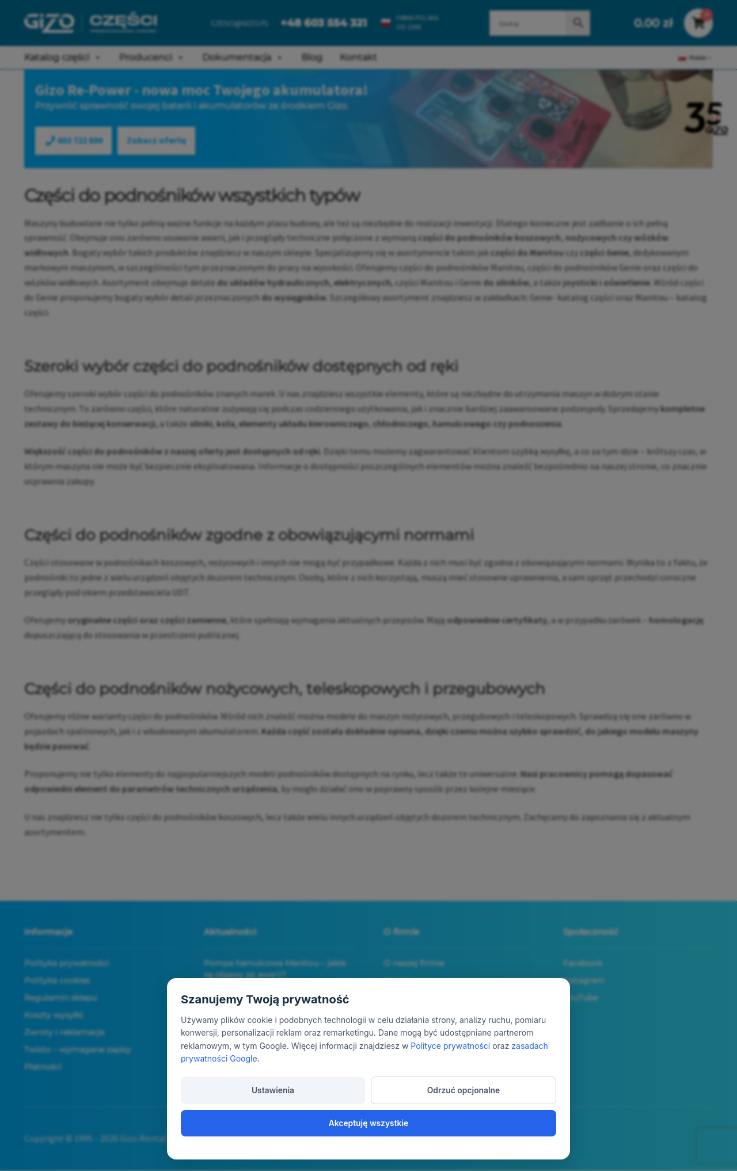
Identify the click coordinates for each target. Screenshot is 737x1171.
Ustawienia (241, 1122)
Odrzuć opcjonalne (368, 1122)
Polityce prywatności (450, 1077)
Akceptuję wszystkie (495, 1122)
